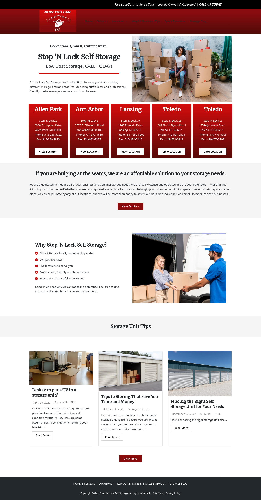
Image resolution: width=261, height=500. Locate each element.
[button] (136, 69)
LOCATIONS (105, 483)
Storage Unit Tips (65, 403)
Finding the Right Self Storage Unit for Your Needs (198, 404)
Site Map (158, 493)
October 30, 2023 (113, 409)
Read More (43, 435)
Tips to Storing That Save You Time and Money (126, 399)
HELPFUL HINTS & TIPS (129, 483)
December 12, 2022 (184, 414)
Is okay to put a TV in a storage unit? (55, 393)
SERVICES (89, 483)
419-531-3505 (176, 134)
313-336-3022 (53, 134)
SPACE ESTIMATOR (155, 483)
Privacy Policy (173, 493)
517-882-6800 (135, 134)
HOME (77, 483)
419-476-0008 (218, 134)
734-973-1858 (94, 134)
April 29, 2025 (42, 403)
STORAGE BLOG (179, 483)
